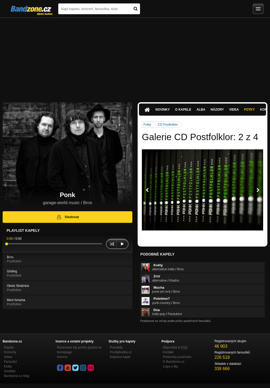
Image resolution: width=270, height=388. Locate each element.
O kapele (183, 109)
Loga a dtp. (171, 366)
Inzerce (62, 357)
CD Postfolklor (168, 124)
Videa (234, 109)
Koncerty (10, 352)
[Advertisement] (135, 57)
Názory (217, 109)
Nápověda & (175, 347)
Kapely (9, 347)
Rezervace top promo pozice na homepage (79, 350)
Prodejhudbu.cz (121, 352)
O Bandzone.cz (173, 362)
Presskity (116, 347)
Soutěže (10, 371)
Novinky (162, 109)
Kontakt (168, 352)
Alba (200, 109)
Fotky (249, 109)
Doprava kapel (120, 357)
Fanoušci (10, 362)
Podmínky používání (177, 357)
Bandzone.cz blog (16, 376)
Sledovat (67, 217)
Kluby (8, 366)
